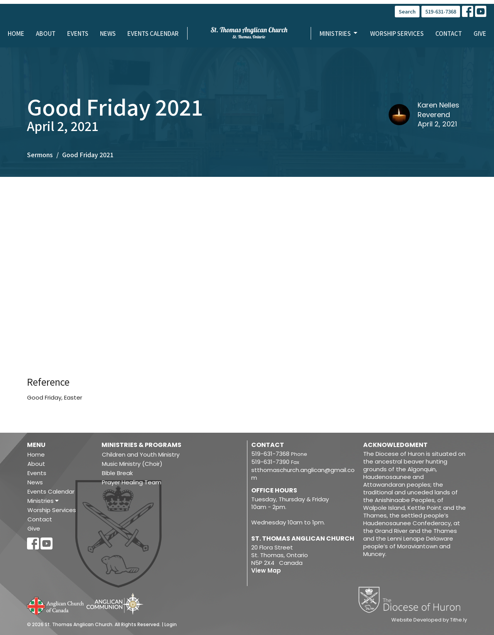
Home (16, 33)
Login (170, 624)
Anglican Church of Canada (56, 605)
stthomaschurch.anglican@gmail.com (303, 474)
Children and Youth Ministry (140, 454)
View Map (266, 570)
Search (407, 11)
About (46, 33)
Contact (448, 33)
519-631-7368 (440, 11)
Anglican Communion (115, 604)
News (108, 33)
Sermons (40, 154)
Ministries (339, 33)
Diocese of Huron (412, 599)
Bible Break (117, 473)
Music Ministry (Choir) (132, 464)
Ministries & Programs (141, 444)
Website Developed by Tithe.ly (429, 620)
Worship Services (397, 33)
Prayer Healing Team (131, 482)
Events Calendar (153, 33)
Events (77, 33)
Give (480, 33)
